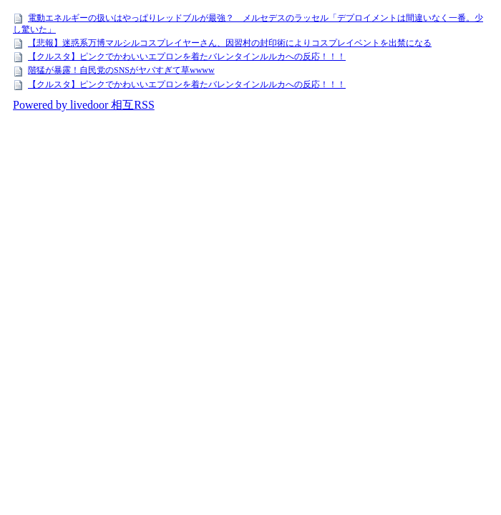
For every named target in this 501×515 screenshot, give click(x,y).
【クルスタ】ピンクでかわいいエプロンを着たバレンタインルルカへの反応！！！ (187, 57)
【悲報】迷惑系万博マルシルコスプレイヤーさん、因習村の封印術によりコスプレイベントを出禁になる (230, 43)
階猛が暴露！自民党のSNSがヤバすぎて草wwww (121, 70)
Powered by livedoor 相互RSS (84, 105)
